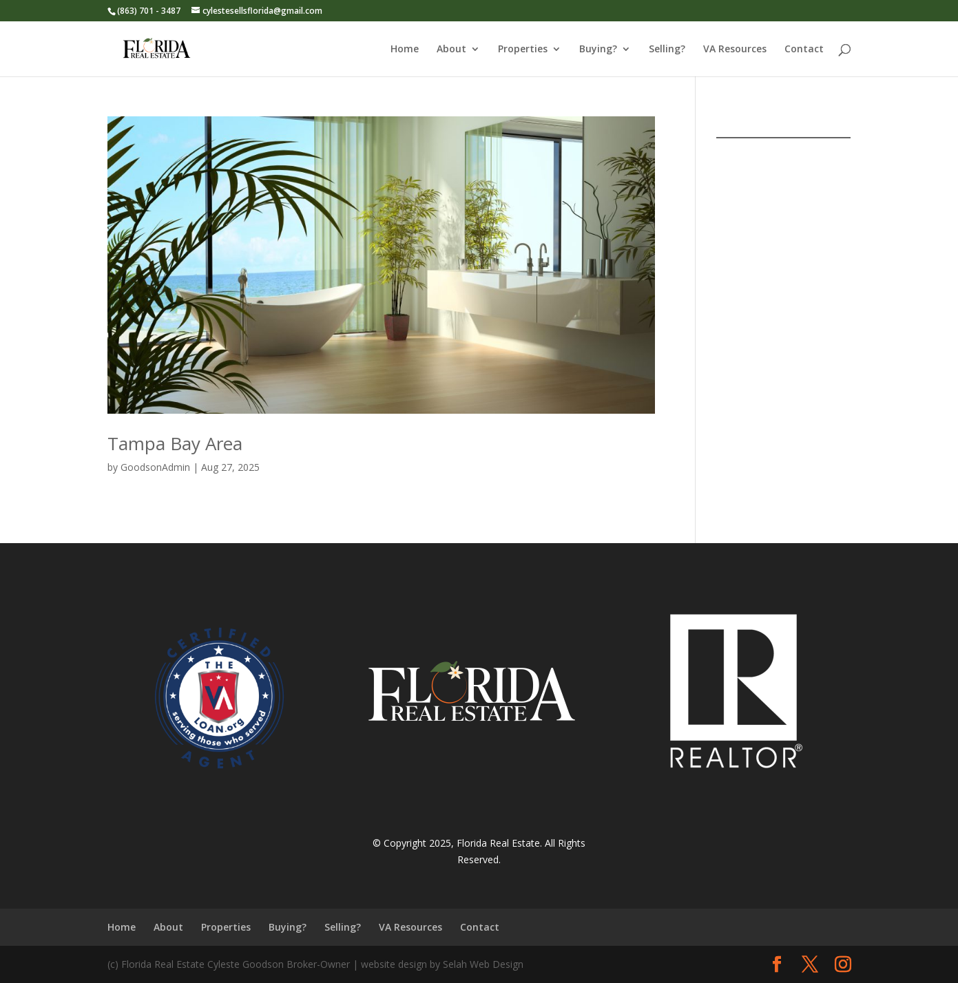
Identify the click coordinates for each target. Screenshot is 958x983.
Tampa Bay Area (174, 443)
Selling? (667, 49)
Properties (523, 49)
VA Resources (735, 49)
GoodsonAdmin (155, 467)
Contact (804, 49)
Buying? (598, 49)
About (451, 49)
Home (405, 49)
